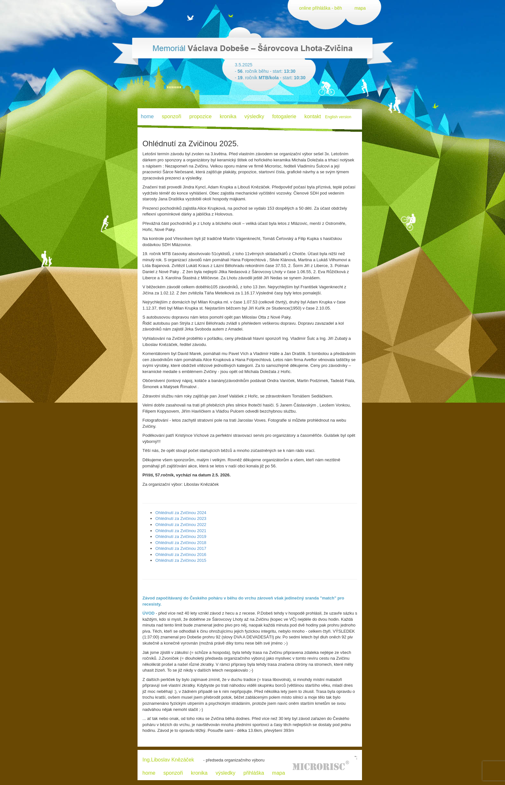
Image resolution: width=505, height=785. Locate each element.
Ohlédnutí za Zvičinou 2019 (180, 536)
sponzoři (171, 116)
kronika (228, 116)
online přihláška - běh (320, 8)
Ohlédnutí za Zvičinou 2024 (180, 512)
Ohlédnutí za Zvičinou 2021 (180, 530)
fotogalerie (284, 116)
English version (338, 117)
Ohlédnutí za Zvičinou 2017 (180, 548)
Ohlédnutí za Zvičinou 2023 (180, 518)
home (148, 773)
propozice (200, 116)
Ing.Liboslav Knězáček (168, 759)
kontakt (312, 116)
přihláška (253, 773)
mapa (360, 8)
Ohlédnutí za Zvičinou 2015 (180, 560)
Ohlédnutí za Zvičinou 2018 (180, 542)
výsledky (254, 116)
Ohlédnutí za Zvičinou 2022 (180, 524)
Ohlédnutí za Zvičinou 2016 (180, 554)
